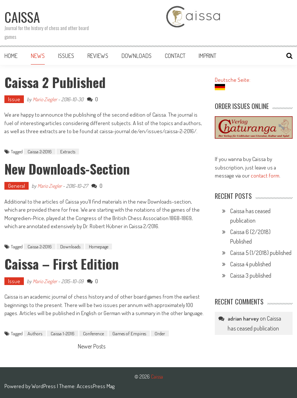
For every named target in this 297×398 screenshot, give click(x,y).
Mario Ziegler (45, 99)
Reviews (97, 55)
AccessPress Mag (96, 386)
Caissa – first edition (61, 263)
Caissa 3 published (250, 275)
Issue (14, 99)
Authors (35, 333)
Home (11, 55)
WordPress (44, 386)
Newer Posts (91, 347)
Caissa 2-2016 (40, 151)
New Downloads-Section (67, 168)
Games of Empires (129, 333)
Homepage (98, 246)
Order (160, 333)
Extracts (67, 151)
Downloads (137, 55)
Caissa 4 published (250, 264)
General (16, 185)
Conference (93, 333)
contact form (265, 175)
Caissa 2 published (55, 82)
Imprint (207, 55)
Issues (66, 55)
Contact (175, 55)
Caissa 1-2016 (63, 333)
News (38, 55)
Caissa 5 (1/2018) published (260, 252)
